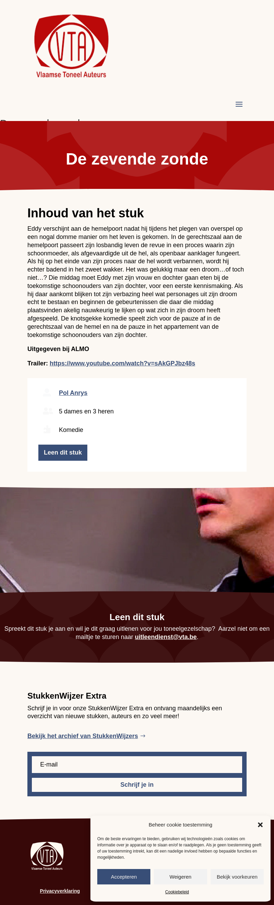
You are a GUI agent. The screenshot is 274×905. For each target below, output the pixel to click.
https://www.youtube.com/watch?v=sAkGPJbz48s (122, 363)
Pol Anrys (73, 392)
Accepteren (124, 877)
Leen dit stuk (63, 452)
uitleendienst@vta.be (166, 637)
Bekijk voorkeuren (237, 877)
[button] (260, 824)
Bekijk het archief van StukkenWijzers (82, 736)
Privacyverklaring (60, 891)
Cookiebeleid (177, 892)
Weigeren (180, 877)
